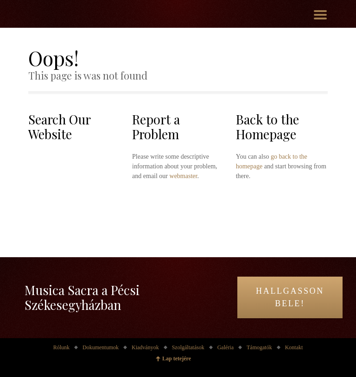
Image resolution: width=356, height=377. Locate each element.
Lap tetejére (176, 358)
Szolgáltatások (188, 347)
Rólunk (61, 347)
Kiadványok (145, 347)
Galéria (225, 347)
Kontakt (294, 347)
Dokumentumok (101, 347)
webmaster (183, 176)
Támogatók (259, 347)
